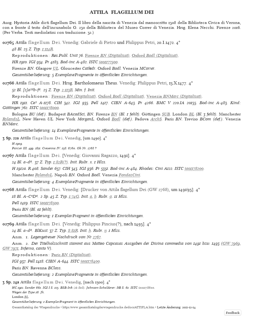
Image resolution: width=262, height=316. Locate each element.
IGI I (46, 287)
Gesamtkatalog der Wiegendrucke (36, 307)
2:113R (67, 89)
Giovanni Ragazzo (99, 155)
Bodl (116, 119)
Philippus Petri (140, 42)
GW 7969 (231, 243)
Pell (94, 102)
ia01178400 (90, 261)
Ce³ (33, 102)
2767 (97, 237)
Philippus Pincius (99, 224)
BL (191, 114)
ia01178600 (146, 287)
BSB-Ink (66, 287)
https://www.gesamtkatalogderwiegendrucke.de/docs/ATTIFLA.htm (108, 307)
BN (114, 114)
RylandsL (11, 119)
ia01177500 (108, 61)
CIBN (116, 102)
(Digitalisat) (107, 55)
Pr (47, 61)
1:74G (74, 196)
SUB (166, 114)
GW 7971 (10, 248)
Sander (47, 168)
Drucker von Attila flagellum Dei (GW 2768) (125, 189)
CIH (58, 102)
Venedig (70, 42)
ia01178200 (194, 168)
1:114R (47, 49)
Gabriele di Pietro (98, 42)
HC (14, 287)
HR (15, 61)
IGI (32, 61)
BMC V (163, 102)
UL (55, 68)
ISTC (93, 61)
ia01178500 (49, 202)
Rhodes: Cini (151, 168)
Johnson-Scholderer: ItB (104, 287)
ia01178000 (49, 107)
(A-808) (79, 287)
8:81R (73, 230)
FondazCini (129, 175)
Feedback (233, 312)
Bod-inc (67, 61)
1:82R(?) (60, 162)
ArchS (156, 119)
